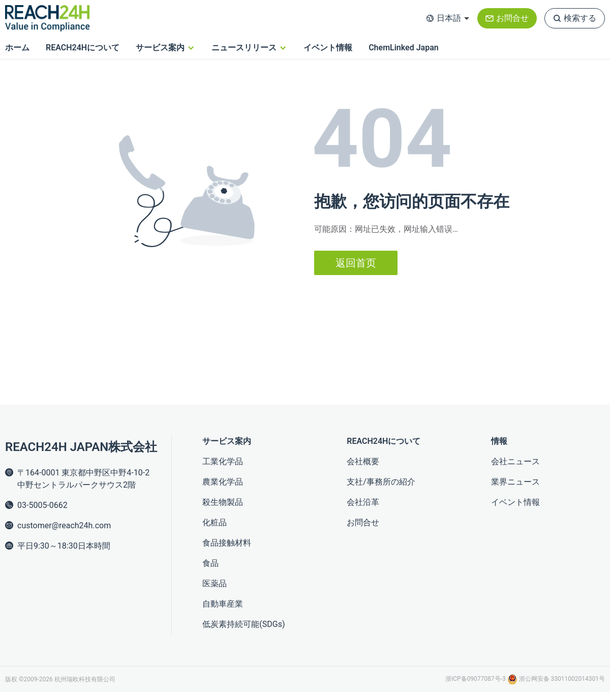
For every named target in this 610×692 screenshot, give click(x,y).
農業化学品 (222, 482)
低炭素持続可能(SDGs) (243, 624)
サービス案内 (160, 47)
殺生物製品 (222, 502)
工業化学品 (222, 461)
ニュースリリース (244, 47)
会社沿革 (363, 502)
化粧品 (214, 522)
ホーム (17, 47)
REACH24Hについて (82, 47)
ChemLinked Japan (404, 47)
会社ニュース (515, 461)
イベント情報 (327, 47)
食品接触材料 (226, 543)
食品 (210, 563)
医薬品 (214, 583)
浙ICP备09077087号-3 (476, 678)
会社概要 (363, 461)
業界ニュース (515, 482)
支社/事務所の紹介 (381, 482)
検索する (580, 18)
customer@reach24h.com (64, 525)
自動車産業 (222, 604)
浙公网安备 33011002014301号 (556, 678)
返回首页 (356, 263)
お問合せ (512, 18)
